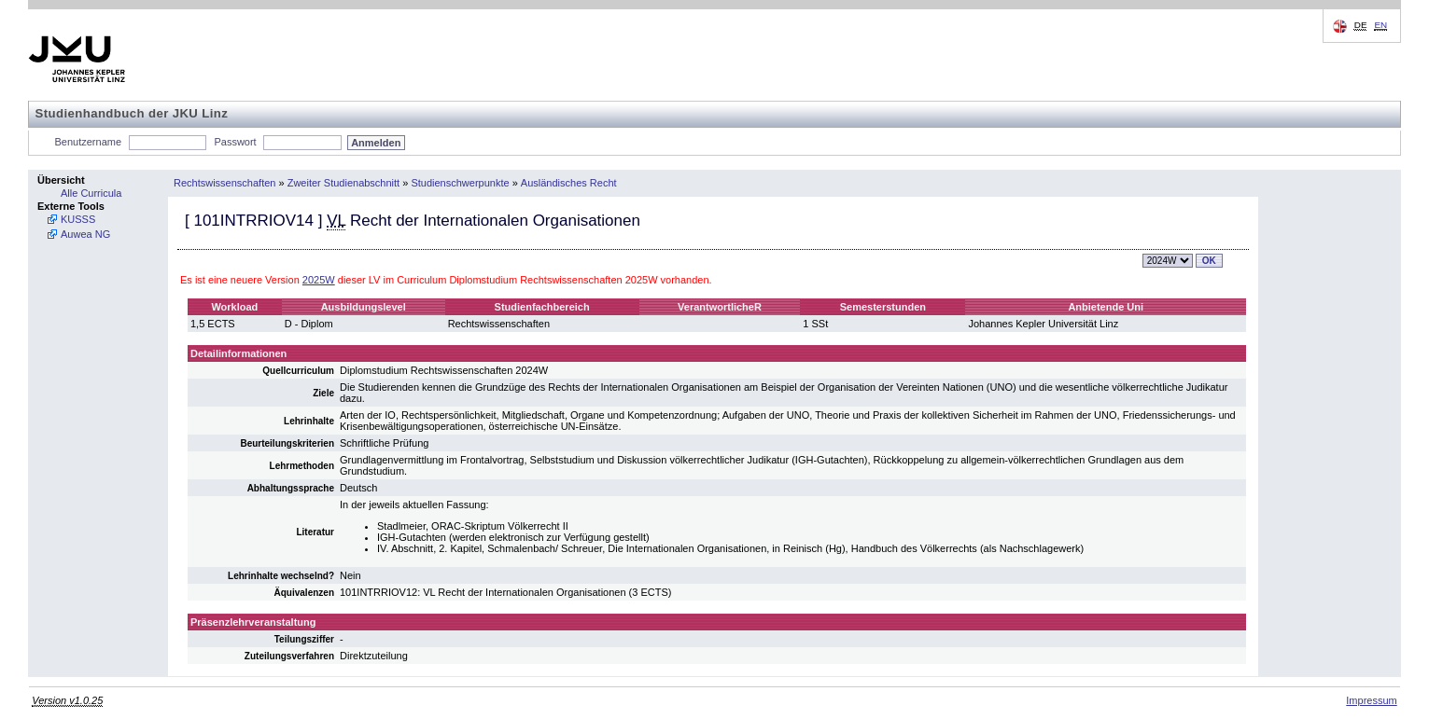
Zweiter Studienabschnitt (343, 182)
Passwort (235, 141)
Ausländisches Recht (569, 182)
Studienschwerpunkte (460, 182)
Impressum (1371, 700)
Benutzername (88, 141)
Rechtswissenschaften (224, 182)
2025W (318, 279)
